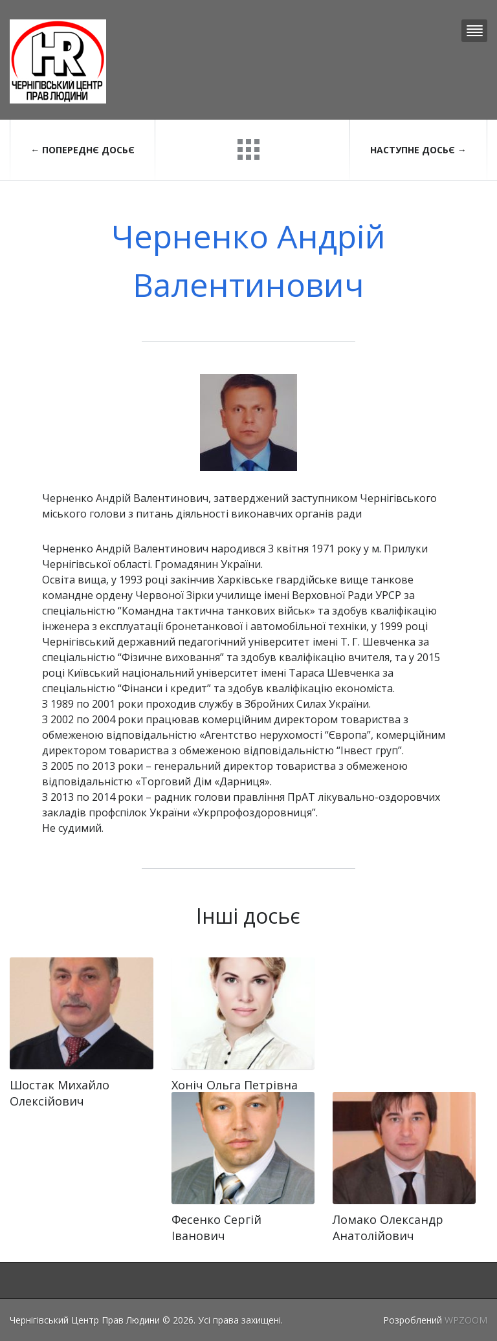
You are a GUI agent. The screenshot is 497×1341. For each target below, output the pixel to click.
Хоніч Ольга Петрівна (234, 1085)
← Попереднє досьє (82, 150)
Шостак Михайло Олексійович (59, 1093)
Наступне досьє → (418, 150)
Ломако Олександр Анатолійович (388, 1227)
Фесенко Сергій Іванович (216, 1227)
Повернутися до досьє (248, 149)
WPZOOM (466, 1320)
